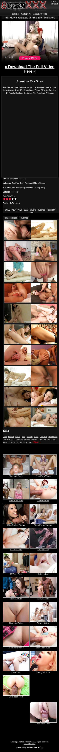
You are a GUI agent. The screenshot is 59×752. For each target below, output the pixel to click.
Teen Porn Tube (43, 647)
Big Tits (19, 442)
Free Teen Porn (43, 723)
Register (54, 4)
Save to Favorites (37, 210)
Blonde (17, 437)
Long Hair (43, 437)
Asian (54, 439)
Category (26, 13)
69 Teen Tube (16, 573)
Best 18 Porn (43, 598)
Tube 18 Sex (43, 622)
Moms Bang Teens (31, 90)
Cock (25, 442)
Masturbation (52, 437)
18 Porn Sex (43, 500)
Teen (16, 192)
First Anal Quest (37, 87)
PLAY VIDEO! (29, 58)
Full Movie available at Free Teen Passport (30, 17)
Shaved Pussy (8, 439)
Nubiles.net (8, 87)
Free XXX (16, 671)
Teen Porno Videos (43, 524)
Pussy (36, 437)
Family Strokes (15, 93)
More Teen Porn (16, 696)
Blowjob (11, 437)
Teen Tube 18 (16, 598)
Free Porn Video (43, 475)
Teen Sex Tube (16, 500)
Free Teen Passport (24, 183)
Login (53, 1)
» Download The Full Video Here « (29, 69)
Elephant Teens (16, 475)
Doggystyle (18, 439)
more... (37, 442)
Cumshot (12, 442)
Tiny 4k (44, 90)
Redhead (47, 439)
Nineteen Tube (16, 622)
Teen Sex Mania (22, 87)
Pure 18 (18, 90)
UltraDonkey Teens (16, 524)
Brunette (30, 437)
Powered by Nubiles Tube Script (29, 747)
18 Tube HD (43, 549)
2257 (26, 210)
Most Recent (40, 13)
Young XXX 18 (43, 671)
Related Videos (10, 218)
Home (15, 13)
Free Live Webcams (45, 93)
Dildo (40, 439)
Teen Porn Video (16, 647)
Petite (5, 442)
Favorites (24, 218)
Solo (30, 442)
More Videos (39, 183)
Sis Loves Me (30, 93)
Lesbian (27, 439)
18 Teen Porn (16, 549)
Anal (23, 437)
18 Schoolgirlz (43, 573)
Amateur (34, 439)
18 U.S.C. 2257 (29, 744)
